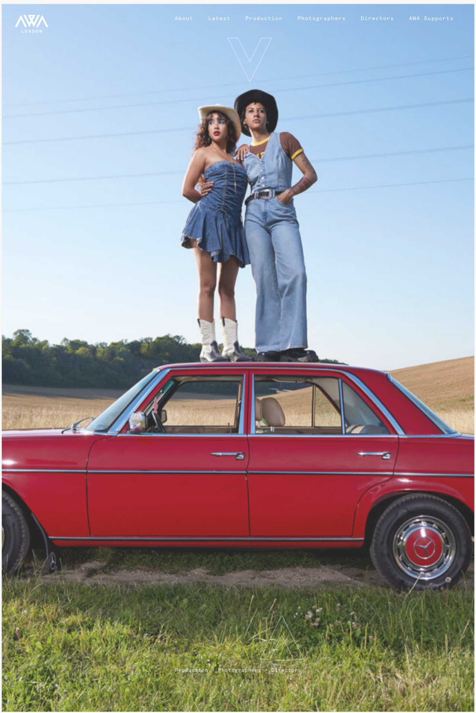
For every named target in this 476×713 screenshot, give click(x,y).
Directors (377, 18)
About (184, 18)
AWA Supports (431, 18)
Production (264, 18)
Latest (219, 18)
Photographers (322, 18)
